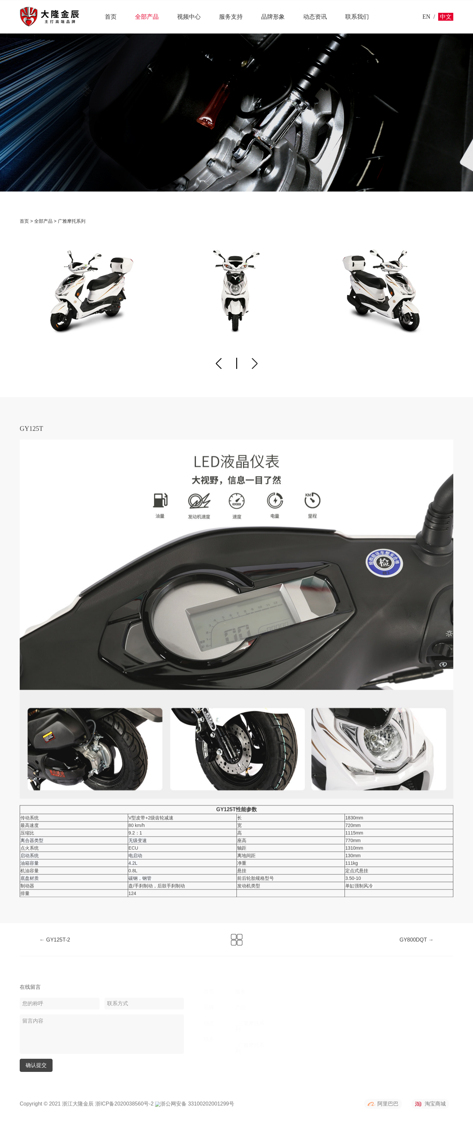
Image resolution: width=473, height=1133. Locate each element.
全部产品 (147, 16)
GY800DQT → (416, 945)
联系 (209, 1039)
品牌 (209, 1007)
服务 (240, 991)
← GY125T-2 (54, 945)
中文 (446, 16)
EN (426, 16)
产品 (240, 1007)
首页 (111, 16)
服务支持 (231, 16)
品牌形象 (273, 16)
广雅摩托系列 (71, 221)
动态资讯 (315, 16)
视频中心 (189, 16)
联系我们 (357, 16)
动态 (209, 1023)
